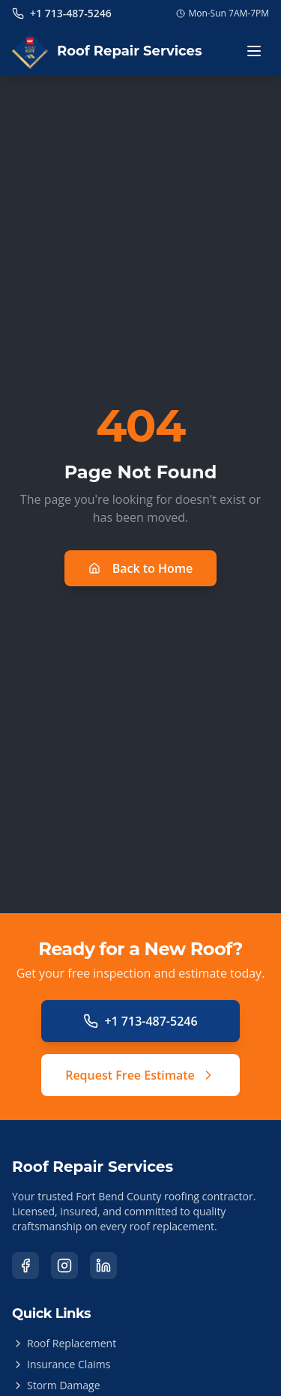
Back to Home (140, 568)
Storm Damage (56, 1385)
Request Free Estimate (140, 1075)
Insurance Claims (61, 1364)
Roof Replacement (64, 1343)
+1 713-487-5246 (140, 1021)
